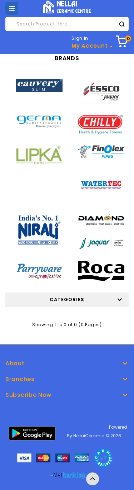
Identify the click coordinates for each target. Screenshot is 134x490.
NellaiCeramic (88, 436)
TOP (92, 479)
